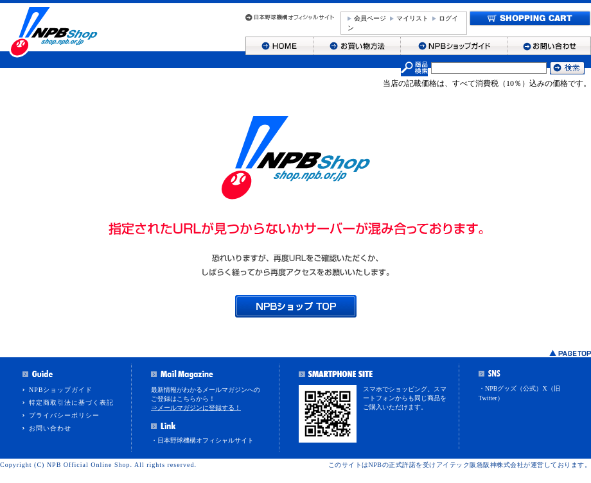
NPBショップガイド (61, 389)
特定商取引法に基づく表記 (71, 402)
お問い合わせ (50, 428)
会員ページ (370, 18)
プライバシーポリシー (64, 415)
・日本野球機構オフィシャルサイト (202, 440)
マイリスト (412, 18)
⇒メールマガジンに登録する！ (196, 407)
